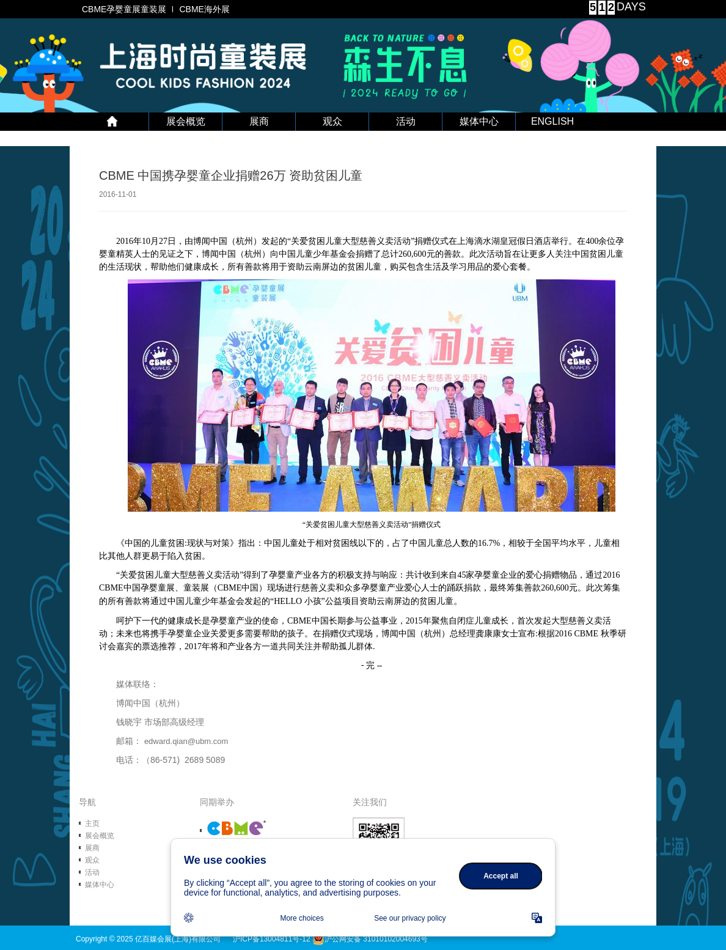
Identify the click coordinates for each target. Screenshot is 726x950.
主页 (92, 823)
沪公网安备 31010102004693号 (370, 939)
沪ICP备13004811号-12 (271, 939)
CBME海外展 (204, 9)
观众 (332, 121)
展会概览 (185, 121)
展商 (259, 121)
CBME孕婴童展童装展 (124, 9)
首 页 (112, 121)
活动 (406, 121)
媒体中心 (479, 121)
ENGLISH (552, 121)
